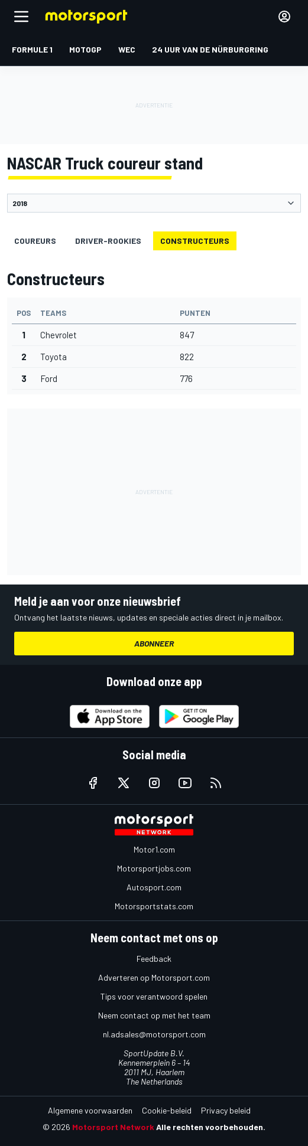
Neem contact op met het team (154, 1015)
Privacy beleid (226, 1110)
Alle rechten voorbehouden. (210, 1127)
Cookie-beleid (167, 1110)
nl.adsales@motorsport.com (154, 1034)
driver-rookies (108, 241)
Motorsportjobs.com (154, 868)
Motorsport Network (113, 1127)
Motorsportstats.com (154, 906)
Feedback (154, 959)
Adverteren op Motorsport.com (154, 977)
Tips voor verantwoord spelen (154, 996)
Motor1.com (154, 849)
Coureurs (35, 241)
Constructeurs (194, 241)
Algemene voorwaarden (90, 1110)
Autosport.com (154, 887)
